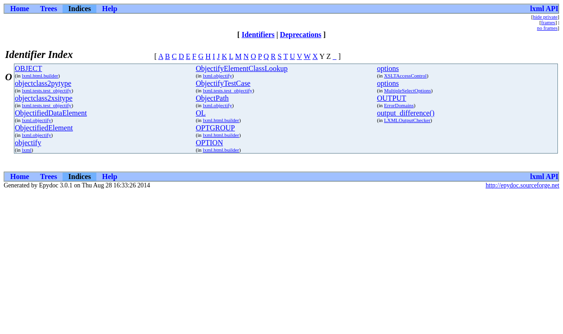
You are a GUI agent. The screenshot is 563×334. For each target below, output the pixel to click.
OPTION (209, 143)
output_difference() (406, 113)
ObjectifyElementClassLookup (242, 68)
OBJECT (28, 68)
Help (109, 9)
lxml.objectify (217, 75)
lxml (27, 150)
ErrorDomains (399, 105)
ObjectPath (212, 98)
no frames (547, 28)
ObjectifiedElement (44, 128)
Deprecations (300, 35)
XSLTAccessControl (405, 75)
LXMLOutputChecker (407, 120)
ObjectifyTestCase (223, 83)
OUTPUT (391, 98)
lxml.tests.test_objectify (46, 90)
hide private (545, 16)
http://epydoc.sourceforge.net (522, 185)
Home (19, 9)
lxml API (544, 9)
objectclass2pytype (43, 83)
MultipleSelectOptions (407, 90)
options (388, 68)
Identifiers (257, 35)
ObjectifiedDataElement (51, 113)
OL (201, 113)
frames (548, 22)
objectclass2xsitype (43, 98)
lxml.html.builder (40, 75)
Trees (48, 9)
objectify (28, 143)
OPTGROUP (215, 128)
